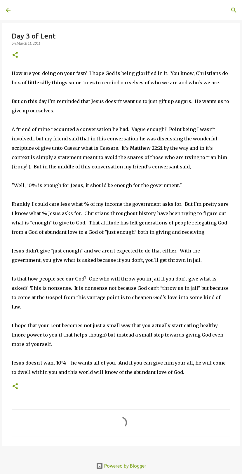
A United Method (53, 10)
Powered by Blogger (121, 465)
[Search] (98, 10)
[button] (15, 55)
